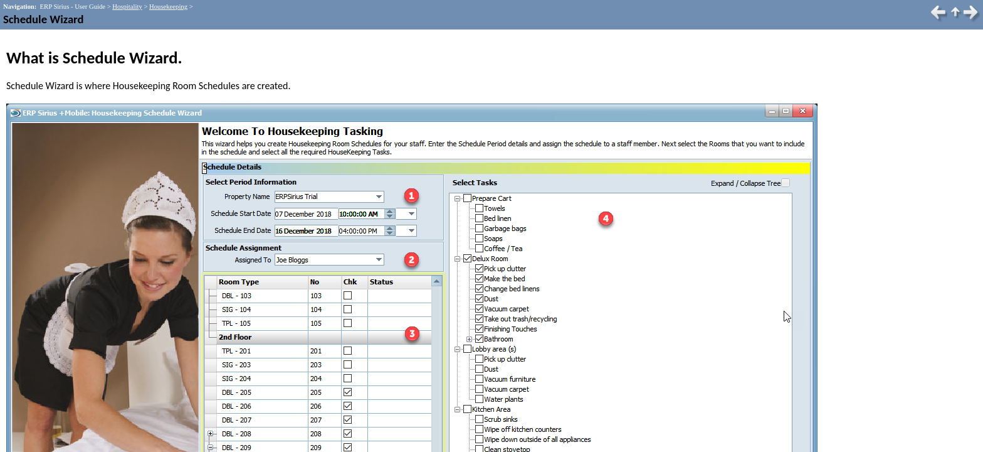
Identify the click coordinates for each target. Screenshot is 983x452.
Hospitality (127, 6)
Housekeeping (168, 6)
